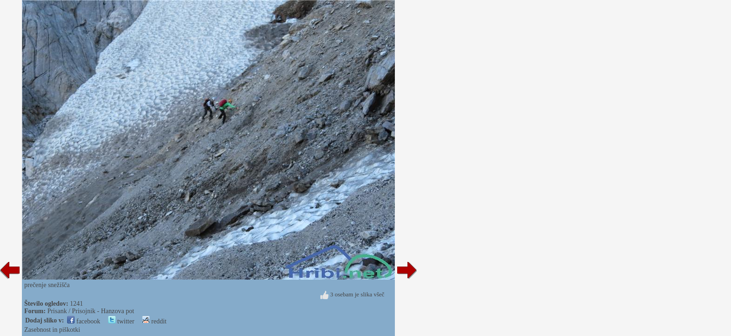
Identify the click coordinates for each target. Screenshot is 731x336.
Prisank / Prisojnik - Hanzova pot (90, 311)
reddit (154, 321)
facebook (83, 321)
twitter (121, 321)
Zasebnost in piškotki (52, 329)
